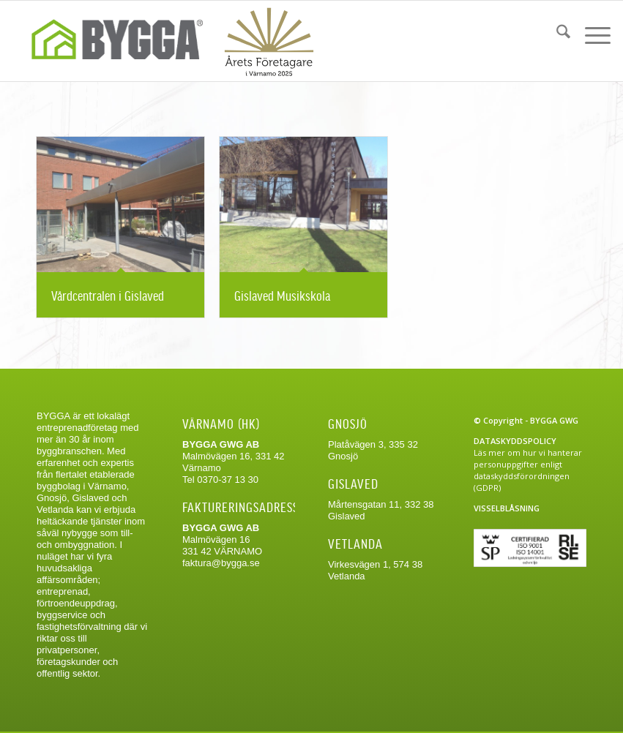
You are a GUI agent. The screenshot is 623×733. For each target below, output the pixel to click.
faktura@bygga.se (221, 562)
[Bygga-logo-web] (166, 41)
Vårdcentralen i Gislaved (107, 294)
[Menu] (590, 34)
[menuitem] (556, 34)
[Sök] (556, 34)
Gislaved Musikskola (282, 294)
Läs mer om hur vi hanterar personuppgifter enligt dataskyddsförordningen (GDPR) (528, 470)
